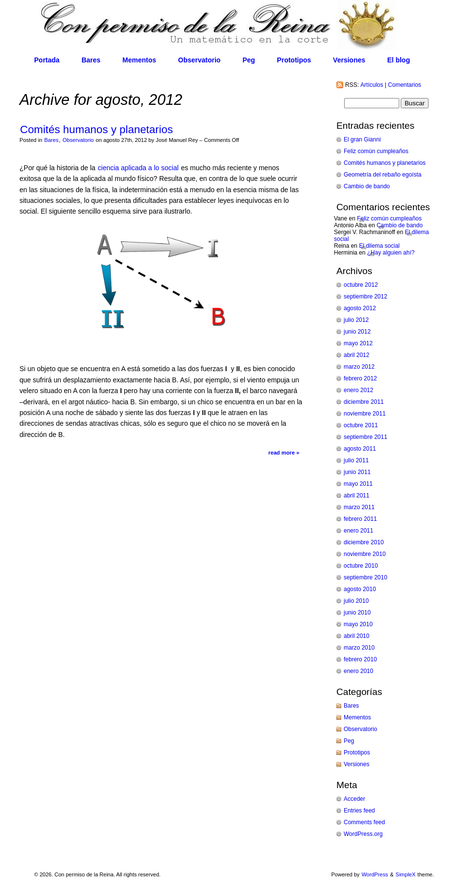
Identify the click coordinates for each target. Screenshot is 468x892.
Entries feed (359, 810)
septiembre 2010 (365, 577)
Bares (90, 60)
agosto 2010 (360, 589)
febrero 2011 (360, 518)
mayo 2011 (358, 483)
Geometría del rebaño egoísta (382, 174)
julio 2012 (356, 320)
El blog (398, 60)
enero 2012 (358, 390)
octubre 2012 (361, 284)
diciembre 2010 (364, 542)
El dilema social (379, 245)
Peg (248, 60)
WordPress (375, 874)
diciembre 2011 (364, 401)
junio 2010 (357, 612)
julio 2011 (356, 460)
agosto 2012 (360, 308)
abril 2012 (357, 355)
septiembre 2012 (365, 296)
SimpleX (405, 874)
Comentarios (404, 84)
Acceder (354, 798)
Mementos (139, 60)
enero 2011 (358, 530)
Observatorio (199, 60)
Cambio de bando (367, 186)
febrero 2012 (360, 378)
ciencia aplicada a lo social (139, 168)
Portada (46, 60)
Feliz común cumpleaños (376, 151)
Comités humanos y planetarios (96, 129)
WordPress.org (363, 834)
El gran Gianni (362, 139)
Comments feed (364, 822)
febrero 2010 (360, 659)
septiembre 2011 (365, 437)
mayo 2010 (358, 624)
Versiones (349, 60)
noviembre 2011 (365, 413)
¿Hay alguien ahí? (390, 252)
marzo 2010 (359, 647)
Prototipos (294, 60)
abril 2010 (357, 636)
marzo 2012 (359, 366)
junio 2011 (357, 472)
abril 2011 (357, 495)
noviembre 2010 (365, 554)
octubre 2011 (361, 425)
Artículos (371, 84)
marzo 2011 (359, 507)
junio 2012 (357, 331)
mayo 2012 (358, 343)
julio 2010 (356, 600)
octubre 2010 (361, 565)
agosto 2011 (360, 448)
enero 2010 (358, 671)
